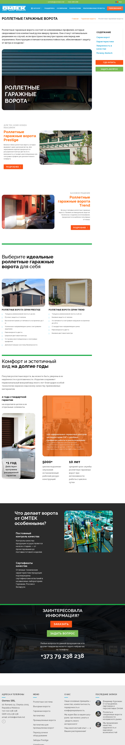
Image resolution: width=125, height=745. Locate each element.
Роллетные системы (43, 702)
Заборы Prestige (40, 740)
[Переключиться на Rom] (119, 1)
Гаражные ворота (41, 711)
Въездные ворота (41, 706)
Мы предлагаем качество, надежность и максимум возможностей (110, 728)
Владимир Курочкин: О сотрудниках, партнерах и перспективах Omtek (113, 705)
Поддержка (49, 8)
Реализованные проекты (94, 8)
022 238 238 (11, 711)
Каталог (36, 8)
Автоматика (39, 715)
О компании (62, 8)
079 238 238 (12, 714)
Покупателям (75, 8)
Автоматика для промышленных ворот (43, 726)
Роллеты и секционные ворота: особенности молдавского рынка (112, 715)
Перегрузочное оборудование (40, 734)
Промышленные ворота (44, 720)
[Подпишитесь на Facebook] (3, 721)
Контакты (69, 17)
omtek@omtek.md (16, 717)
